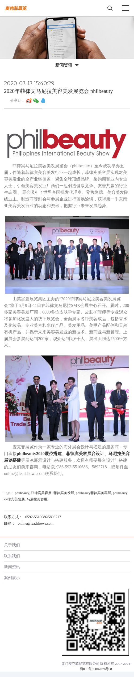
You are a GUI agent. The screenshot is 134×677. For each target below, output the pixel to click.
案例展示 (12, 577)
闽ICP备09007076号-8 (95, 669)
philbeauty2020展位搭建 (39, 453)
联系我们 (12, 556)
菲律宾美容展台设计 (85, 453)
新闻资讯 (12, 566)
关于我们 (12, 545)
